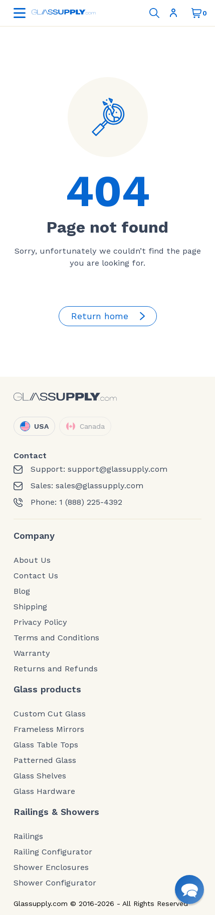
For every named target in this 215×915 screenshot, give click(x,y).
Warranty (32, 653)
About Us (32, 560)
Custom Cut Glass (50, 714)
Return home (109, 316)
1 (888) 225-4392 (90, 502)
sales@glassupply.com (99, 486)
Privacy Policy (40, 622)
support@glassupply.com (117, 469)
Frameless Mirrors (49, 729)
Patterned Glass (45, 760)
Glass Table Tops (46, 745)
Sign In (173, 13)
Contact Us (36, 576)
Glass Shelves (40, 776)
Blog (22, 591)
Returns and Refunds (56, 669)
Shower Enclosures (51, 867)
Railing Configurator (53, 852)
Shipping (30, 607)
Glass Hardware (44, 791)
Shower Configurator (55, 883)
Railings (28, 836)
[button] (189, 889)
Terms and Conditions (56, 638)
